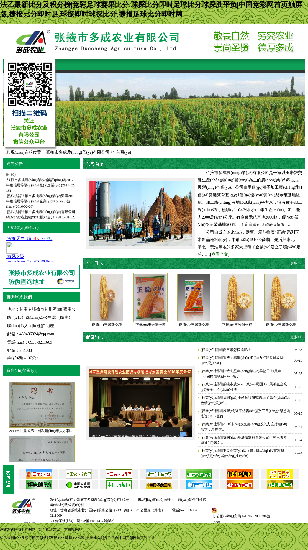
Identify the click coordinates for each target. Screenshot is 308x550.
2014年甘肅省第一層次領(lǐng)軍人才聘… (41, 436)
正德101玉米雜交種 (107, 325)
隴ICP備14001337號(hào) (95, 521)
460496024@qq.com (36, 334)
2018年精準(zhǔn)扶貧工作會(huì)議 (35, 173)
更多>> (296, 263)
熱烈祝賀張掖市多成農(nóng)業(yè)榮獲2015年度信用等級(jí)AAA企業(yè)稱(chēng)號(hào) (40, 205)
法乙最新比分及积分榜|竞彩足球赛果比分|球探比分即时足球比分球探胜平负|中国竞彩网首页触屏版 (77, 538)
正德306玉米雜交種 (150, 325)
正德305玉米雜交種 (194, 325)
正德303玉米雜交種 (281, 325)
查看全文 (220, 254)
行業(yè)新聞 (212, 350)
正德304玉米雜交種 (237, 325)
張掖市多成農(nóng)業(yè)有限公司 (77, 152)
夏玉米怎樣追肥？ (237, 350)
